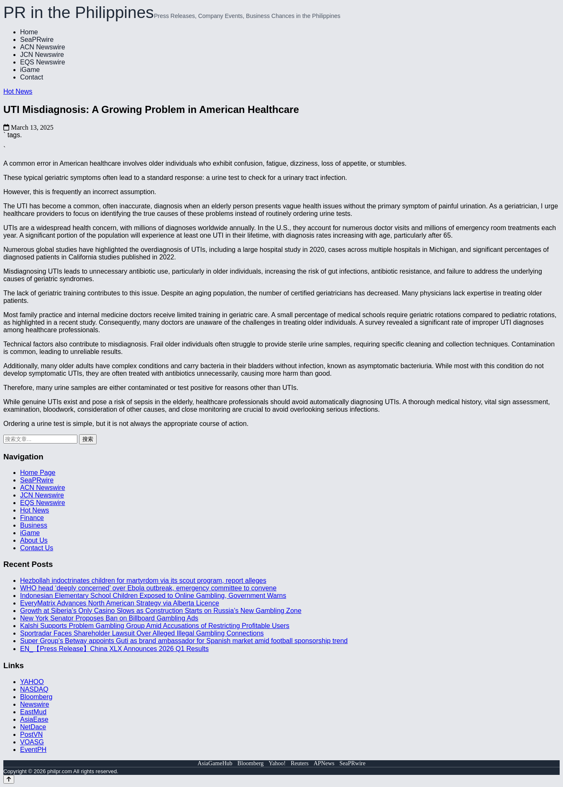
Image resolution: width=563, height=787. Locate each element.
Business (33, 525)
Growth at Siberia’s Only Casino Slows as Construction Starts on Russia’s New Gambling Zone (161, 610)
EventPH (33, 749)
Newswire (34, 704)
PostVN (31, 734)
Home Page (38, 472)
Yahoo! (277, 763)
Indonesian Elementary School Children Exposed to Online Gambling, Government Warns (153, 595)
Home (29, 32)
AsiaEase (34, 719)
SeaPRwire (37, 39)
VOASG (32, 742)
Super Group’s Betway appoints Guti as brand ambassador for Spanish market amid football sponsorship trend (184, 640)
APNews (324, 763)
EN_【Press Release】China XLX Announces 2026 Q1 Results (114, 648)
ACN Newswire (42, 47)
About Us (34, 540)
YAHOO (32, 681)
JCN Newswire (42, 54)
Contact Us (36, 547)
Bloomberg (36, 696)
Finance (32, 517)
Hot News (17, 91)
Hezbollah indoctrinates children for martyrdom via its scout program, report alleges (143, 580)
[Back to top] (8, 779)
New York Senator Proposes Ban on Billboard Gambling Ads (109, 618)
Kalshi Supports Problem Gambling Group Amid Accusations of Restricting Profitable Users (154, 625)
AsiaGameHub (214, 763)
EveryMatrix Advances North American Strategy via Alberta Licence (119, 603)
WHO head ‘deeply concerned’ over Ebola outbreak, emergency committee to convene (148, 588)
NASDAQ (34, 689)
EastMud (33, 711)
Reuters (300, 763)
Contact (31, 77)
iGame (30, 69)
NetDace (33, 727)
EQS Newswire (42, 62)
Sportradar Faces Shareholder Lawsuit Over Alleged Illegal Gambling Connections (142, 633)
